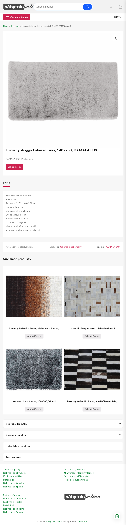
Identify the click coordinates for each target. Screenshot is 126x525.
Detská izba (9, 480)
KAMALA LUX (113, 247)
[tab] (7, 183)
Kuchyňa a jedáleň (12, 476)
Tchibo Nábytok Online (76, 480)
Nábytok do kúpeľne (13, 483)
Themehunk (82, 521)
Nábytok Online (54, 521)
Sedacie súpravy (11, 469)
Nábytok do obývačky (14, 473)
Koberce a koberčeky (71, 247)
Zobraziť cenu (14, 167)
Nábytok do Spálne (13, 487)
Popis (6, 183)
